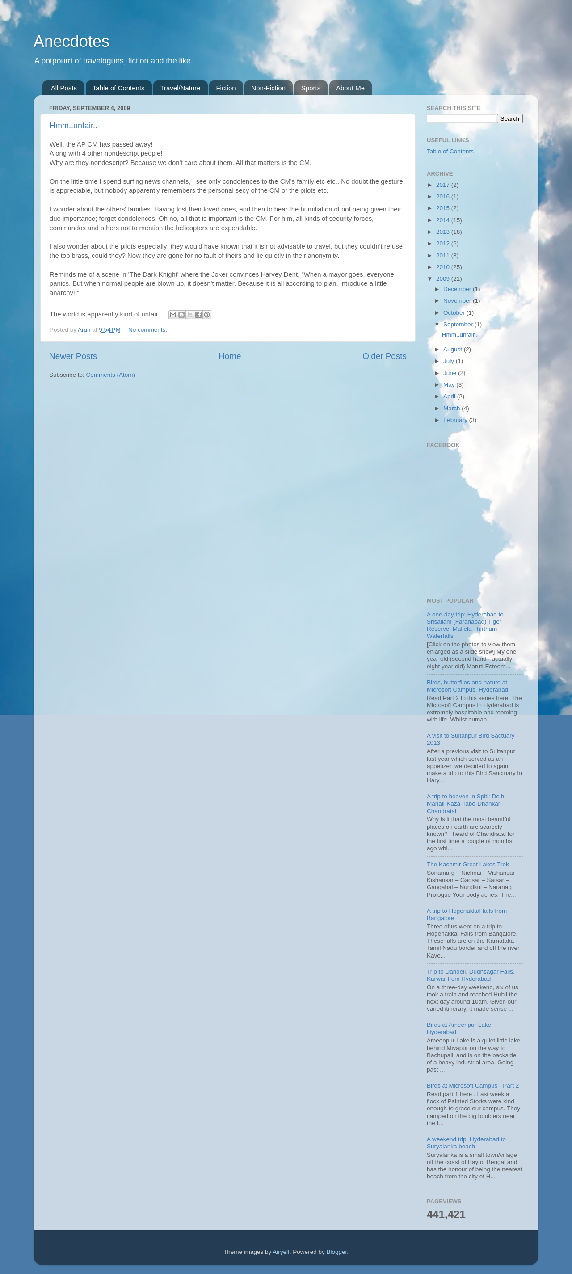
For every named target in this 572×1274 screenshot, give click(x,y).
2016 (443, 196)
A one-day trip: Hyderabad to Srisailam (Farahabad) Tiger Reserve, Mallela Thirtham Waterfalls (465, 625)
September (459, 324)
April (450, 396)
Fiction (226, 88)
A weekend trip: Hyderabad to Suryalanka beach (466, 1143)
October (455, 312)
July (449, 361)
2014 (443, 220)
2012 (443, 243)
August (453, 349)
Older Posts (384, 356)
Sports (310, 88)
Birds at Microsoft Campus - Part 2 (473, 1085)
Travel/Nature (180, 88)
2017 (443, 184)
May (449, 384)
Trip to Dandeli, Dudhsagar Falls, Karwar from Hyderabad (471, 975)
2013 (443, 231)
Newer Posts (73, 356)
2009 (443, 278)
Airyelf (281, 1252)
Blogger (336, 1252)
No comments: (147, 329)
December (458, 289)
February (456, 420)
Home (230, 356)
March (452, 408)
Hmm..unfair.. (73, 125)
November (458, 300)
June (450, 373)
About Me (350, 88)
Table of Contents (119, 88)
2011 (443, 255)
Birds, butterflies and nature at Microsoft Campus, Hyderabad (467, 686)
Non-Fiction (268, 88)
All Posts (64, 88)
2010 (443, 267)
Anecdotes (71, 41)
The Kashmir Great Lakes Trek (468, 864)
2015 (443, 208)
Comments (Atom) (110, 374)
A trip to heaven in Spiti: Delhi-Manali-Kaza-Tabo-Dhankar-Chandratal (467, 803)
